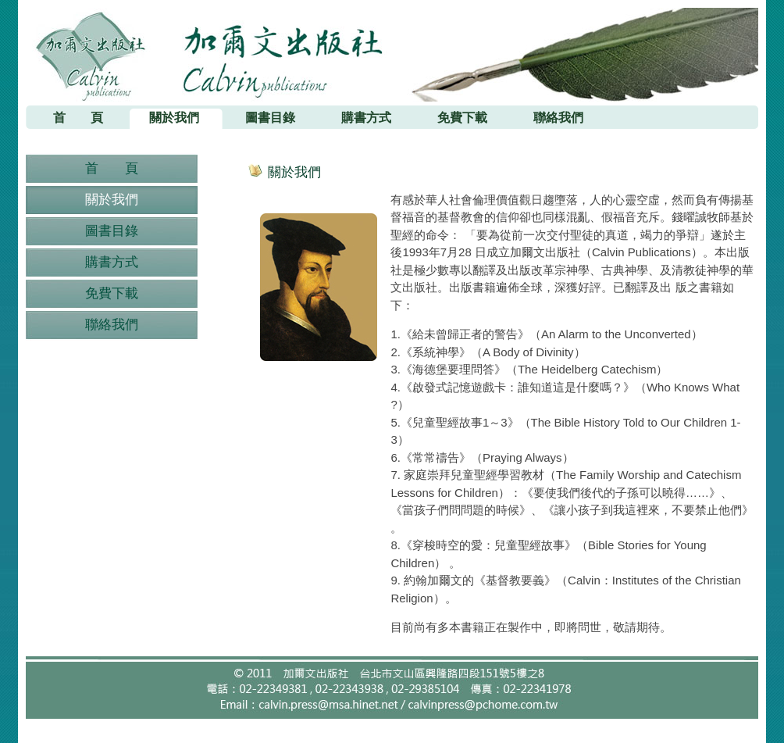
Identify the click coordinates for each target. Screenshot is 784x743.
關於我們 (111, 199)
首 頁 (111, 168)
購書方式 (111, 262)
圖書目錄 (111, 230)
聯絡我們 (111, 324)
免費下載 (111, 293)
